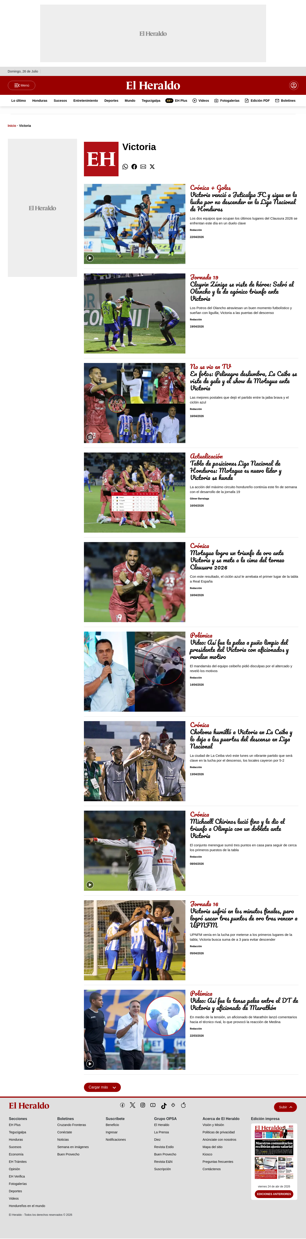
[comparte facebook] (134, 167)
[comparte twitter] (152, 167)
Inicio (12, 126)
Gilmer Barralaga (199, 499)
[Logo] (153, 85)
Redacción (196, 230)
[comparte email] (143, 167)
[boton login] (293, 85)
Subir (285, 1107)
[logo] (30, 1106)
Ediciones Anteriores (274, 1194)
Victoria (25, 126)
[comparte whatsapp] (125, 167)
